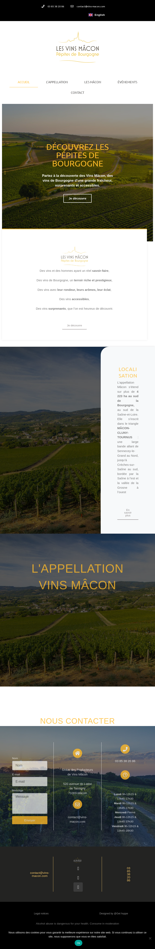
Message (17, 832)
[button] (5, 172)
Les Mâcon (92, 82)
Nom (15, 800)
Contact (77, 92)
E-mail (16, 816)
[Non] (150, 938)
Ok (78, 943)
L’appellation (57, 82)
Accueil (24, 82)
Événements (127, 82)
